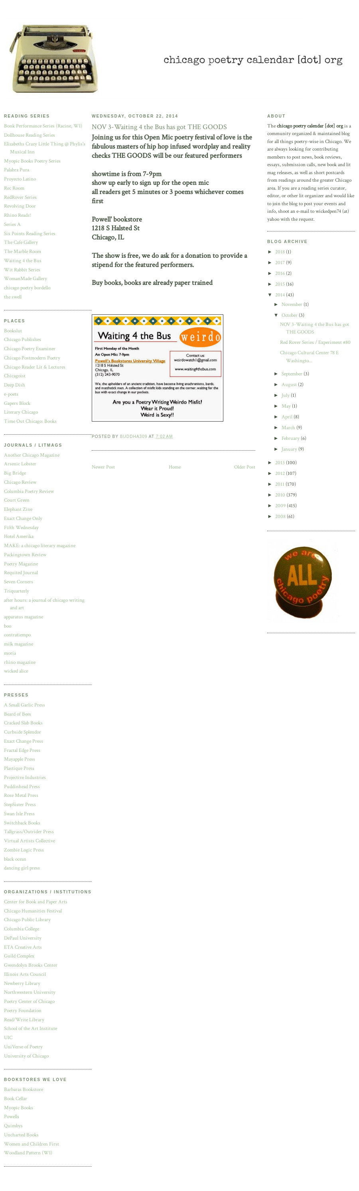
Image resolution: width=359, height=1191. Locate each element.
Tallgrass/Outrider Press (29, 831)
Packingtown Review (25, 554)
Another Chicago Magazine (31, 455)
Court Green (17, 500)
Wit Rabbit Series (22, 270)
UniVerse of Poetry (23, 1047)
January (290, 449)
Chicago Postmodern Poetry (32, 358)
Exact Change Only (23, 518)
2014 (280, 295)
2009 (281, 505)
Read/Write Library (24, 1019)
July (286, 395)
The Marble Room (22, 251)
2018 (280, 252)
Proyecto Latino (20, 179)
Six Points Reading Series (29, 233)
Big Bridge (15, 473)
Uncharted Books (21, 1135)
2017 (280, 262)
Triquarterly (16, 591)
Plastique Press (19, 768)
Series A (12, 224)
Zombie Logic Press (24, 850)
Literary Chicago (21, 412)
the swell (13, 297)
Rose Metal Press (21, 795)
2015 (280, 284)
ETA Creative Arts (23, 947)
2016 (280, 273)
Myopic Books (18, 1108)
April (288, 417)
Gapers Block (17, 403)
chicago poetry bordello (27, 288)
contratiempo (17, 635)
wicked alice (16, 671)
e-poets (11, 394)
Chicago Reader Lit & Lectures (34, 367)
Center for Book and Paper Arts (35, 902)
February (291, 438)
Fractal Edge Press (22, 750)
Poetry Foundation (22, 1010)
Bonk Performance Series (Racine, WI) (43, 126)
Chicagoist (15, 376)
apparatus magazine (23, 617)
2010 (280, 495)
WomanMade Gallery (25, 278)
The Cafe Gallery (21, 242)
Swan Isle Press (19, 813)
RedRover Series (20, 197)
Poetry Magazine (21, 564)
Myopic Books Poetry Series (32, 161)
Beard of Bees (17, 714)
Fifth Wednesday (21, 527)
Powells (11, 1116)
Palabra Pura (16, 170)
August (290, 384)
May (287, 406)
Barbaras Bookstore (23, 1089)
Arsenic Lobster (20, 464)
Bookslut (13, 331)
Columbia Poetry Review (29, 491)
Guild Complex (19, 956)
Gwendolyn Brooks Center (30, 965)
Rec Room (14, 188)
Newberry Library (22, 983)
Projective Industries (25, 777)
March (289, 427)
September (293, 374)
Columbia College (21, 929)
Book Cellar (15, 1098)
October (290, 315)
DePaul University (22, 938)
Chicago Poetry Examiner (29, 348)
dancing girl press (22, 868)
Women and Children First (31, 1144)
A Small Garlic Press (24, 705)
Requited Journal (21, 572)
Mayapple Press (19, 759)
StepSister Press (20, 804)
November (293, 304)
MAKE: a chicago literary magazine (39, 545)
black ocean (15, 859)
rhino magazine (20, 662)
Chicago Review (20, 482)
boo (7, 626)
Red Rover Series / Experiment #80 (315, 342)
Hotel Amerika (19, 536)
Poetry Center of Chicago (29, 1001)
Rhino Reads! (17, 215)
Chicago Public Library (27, 919)
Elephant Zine (18, 509)
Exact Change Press (23, 741)
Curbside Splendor (22, 732)
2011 (280, 484)
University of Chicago (26, 1056)
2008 (281, 516)
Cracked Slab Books (23, 723)
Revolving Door (20, 206)
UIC (8, 1037)
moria (10, 653)
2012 (280, 473)
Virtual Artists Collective (29, 841)
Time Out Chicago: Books (30, 421)
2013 (280, 462)
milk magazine (18, 644)
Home (175, 467)
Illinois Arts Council (25, 974)
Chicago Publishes (22, 339)
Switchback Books (22, 823)
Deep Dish (14, 385)
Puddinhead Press (22, 786)
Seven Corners (18, 582)
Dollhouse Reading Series (29, 135)
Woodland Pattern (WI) (28, 1153)
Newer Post (103, 467)
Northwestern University (29, 992)
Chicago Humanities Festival (33, 911)
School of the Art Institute (30, 1028)
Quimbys (13, 1125)
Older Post (244, 467)
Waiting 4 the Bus (22, 260)
